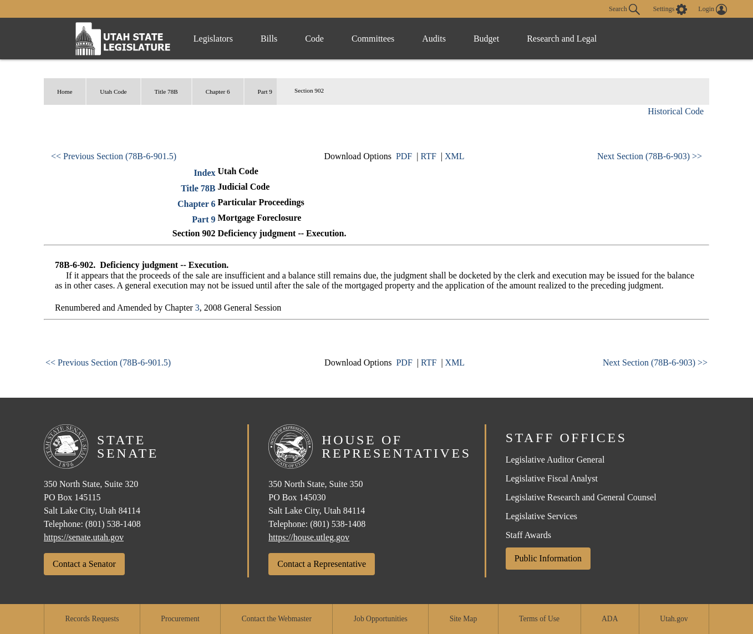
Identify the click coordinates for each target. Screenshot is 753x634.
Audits (434, 38)
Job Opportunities (381, 619)
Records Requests (92, 619)
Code (314, 38)
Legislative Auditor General (555, 459)
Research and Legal (562, 38)
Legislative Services (541, 516)
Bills (269, 38)
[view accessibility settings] (670, 9)
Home (64, 91)
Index (204, 172)
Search (624, 9)
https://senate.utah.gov (84, 537)
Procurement (180, 619)
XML (455, 156)
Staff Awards (528, 535)
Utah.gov (674, 619)
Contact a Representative (321, 564)
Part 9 (265, 91)
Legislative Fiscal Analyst (552, 478)
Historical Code (676, 111)
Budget (486, 38)
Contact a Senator (84, 564)
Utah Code (113, 91)
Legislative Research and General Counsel (581, 497)
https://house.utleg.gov (308, 537)
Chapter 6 (218, 91)
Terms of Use (539, 619)
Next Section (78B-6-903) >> (649, 156)
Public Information (548, 558)
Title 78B (166, 91)
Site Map (463, 619)
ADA (610, 619)
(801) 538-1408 (113, 524)
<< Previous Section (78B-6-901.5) (113, 156)
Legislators (213, 38)
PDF (404, 156)
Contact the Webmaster (277, 619)
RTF (428, 156)
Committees (373, 38)
